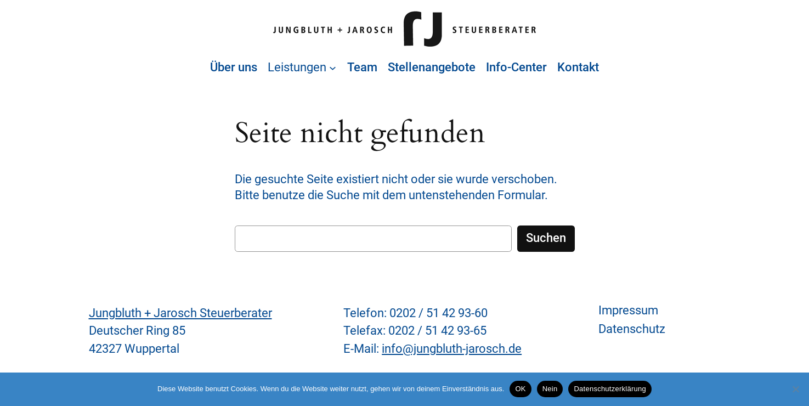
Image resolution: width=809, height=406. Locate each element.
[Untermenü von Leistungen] (332, 67)
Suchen (546, 238)
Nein (550, 389)
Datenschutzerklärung (610, 389)
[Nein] (795, 389)
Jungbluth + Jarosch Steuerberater (180, 313)
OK (520, 389)
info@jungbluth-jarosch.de (452, 349)
